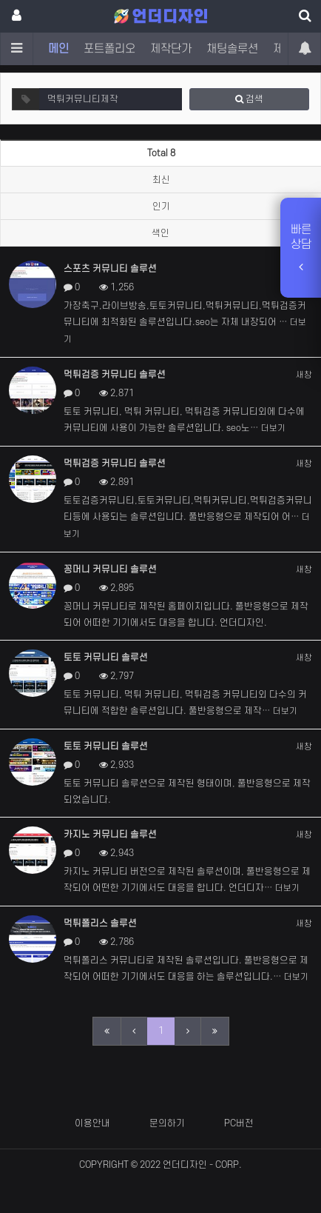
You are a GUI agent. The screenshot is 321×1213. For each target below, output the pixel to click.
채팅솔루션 (232, 49)
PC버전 (239, 1123)
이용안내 (92, 1123)
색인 (160, 233)
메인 (58, 49)
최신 (161, 180)
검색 (249, 99)
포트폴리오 (109, 49)
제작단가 (171, 49)
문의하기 (167, 1123)
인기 (161, 206)
